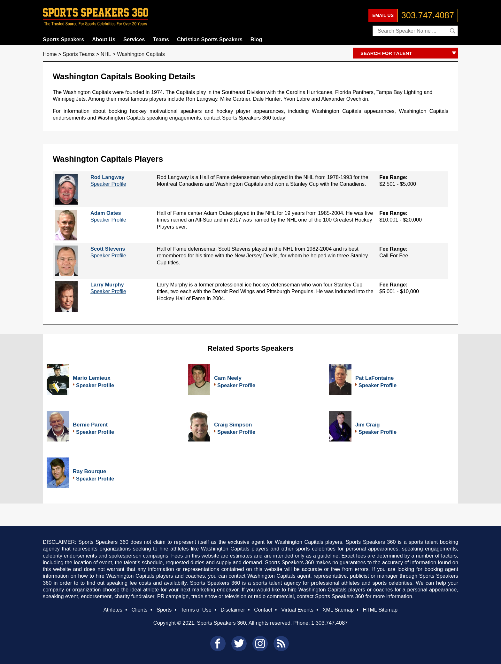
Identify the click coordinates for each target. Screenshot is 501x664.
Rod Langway (107, 177)
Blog (256, 39)
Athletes (113, 610)
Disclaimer (232, 610)
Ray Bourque (89, 471)
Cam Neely (228, 378)
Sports (164, 610)
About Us (103, 39)
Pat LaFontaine (374, 378)
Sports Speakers (63, 39)
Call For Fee (393, 255)
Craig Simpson (233, 425)
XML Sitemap (338, 610)
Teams (161, 39)
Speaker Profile (108, 184)
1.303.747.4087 (329, 623)
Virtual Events (297, 610)
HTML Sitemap (380, 610)
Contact (263, 610)
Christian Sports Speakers (210, 39)
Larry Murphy (107, 284)
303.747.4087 (427, 15)
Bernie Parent (90, 425)
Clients (139, 610)
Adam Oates (105, 213)
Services (134, 39)
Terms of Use (196, 610)
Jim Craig (367, 425)
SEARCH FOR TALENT (409, 54)
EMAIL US (383, 15)
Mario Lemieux (92, 378)
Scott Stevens (107, 249)
